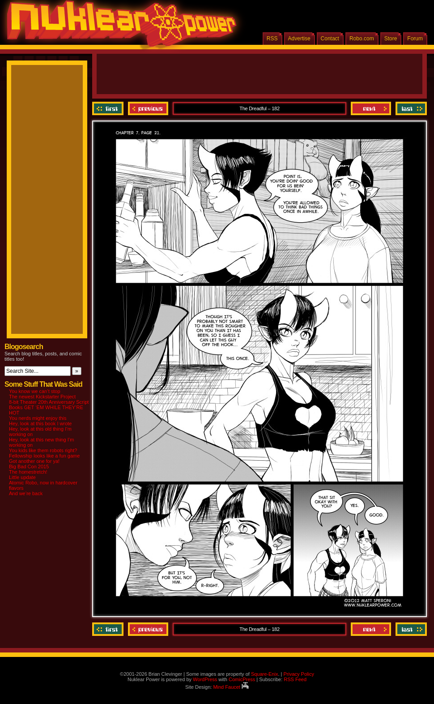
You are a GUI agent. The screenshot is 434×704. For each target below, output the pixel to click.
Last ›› (410, 108)
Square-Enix (264, 674)
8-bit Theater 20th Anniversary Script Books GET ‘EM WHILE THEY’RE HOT (49, 407)
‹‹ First (109, 108)
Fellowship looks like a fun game (44, 455)
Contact (330, 38)
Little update (22, 477)
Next (371, 108)
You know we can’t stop (34, 391)
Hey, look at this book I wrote (40, 423)
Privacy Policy (298, 674)
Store (390, 38)
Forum (415, 38)
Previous (148, 108)
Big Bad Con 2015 (29, 466)
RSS (272, 38)
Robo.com (361, 38)
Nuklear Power (118, 27)
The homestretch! (28, 472)
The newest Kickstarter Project (42, 396)
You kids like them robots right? (43, 450)
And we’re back (26, 493)
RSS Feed (295, 679)
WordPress (205, 679)
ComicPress (242, 679)
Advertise (299, 38)
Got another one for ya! (34, 461)
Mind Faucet (231, 687)
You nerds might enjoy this (38, 418)
